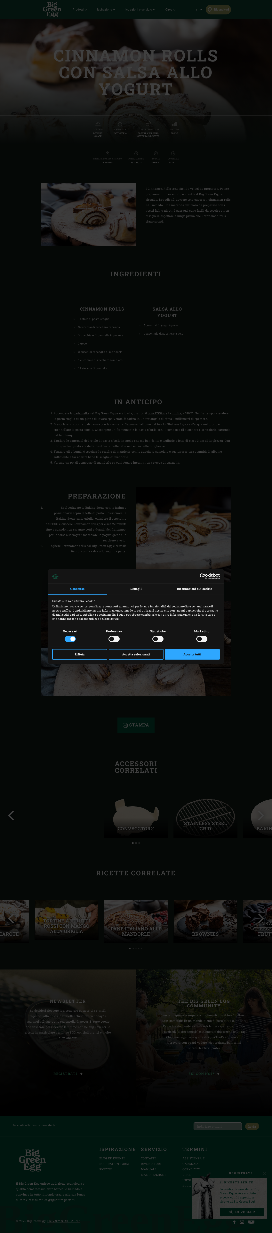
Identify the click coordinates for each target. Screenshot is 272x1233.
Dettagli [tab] (136, 589)
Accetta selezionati (136, 654)
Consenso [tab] (77, 589)
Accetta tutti (192, 654)
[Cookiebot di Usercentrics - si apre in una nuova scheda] (203, 576)
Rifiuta (80, 654)
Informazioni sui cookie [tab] (194, 589)
